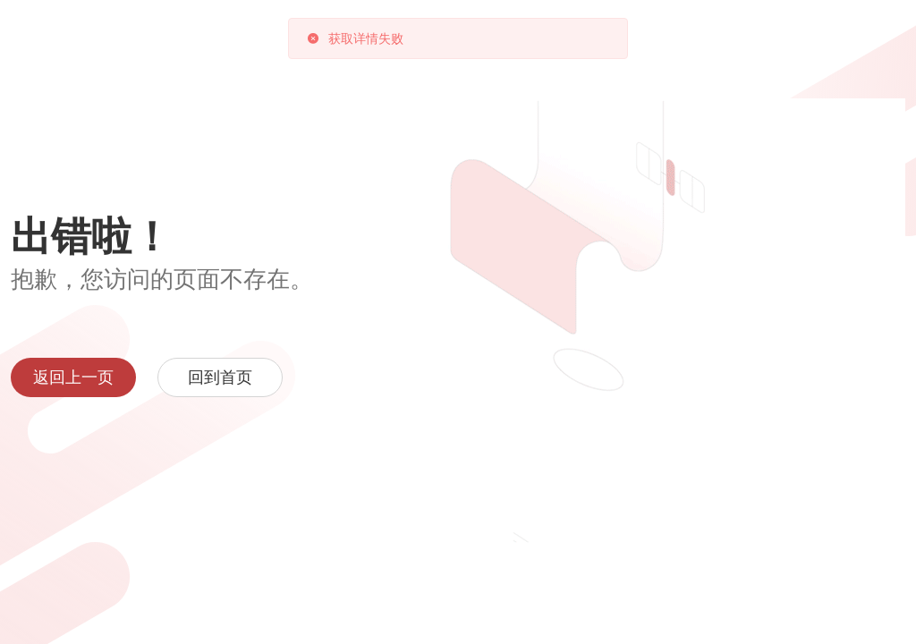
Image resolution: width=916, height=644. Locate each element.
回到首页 (220, 377)
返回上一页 (73, 377)
